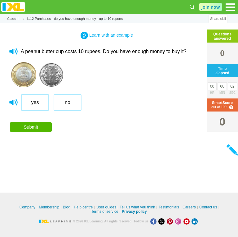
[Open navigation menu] (230, 7)
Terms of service (104, 211)
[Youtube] (187, 221)
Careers (189, 207)
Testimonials (169, 207)
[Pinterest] (171, 221)
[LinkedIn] (195, 221)
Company (27, 207)
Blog (66, 207)
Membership (49, 207)
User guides (106, 207)
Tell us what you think (137, 207)
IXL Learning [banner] (13, 7)
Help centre (83, 207)
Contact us (208, 207)
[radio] (35, 102)
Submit (31, 127)
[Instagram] (179, 221)
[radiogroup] (113, 105)
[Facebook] (154, 221)
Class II (13, 19)
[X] (162, 221)
